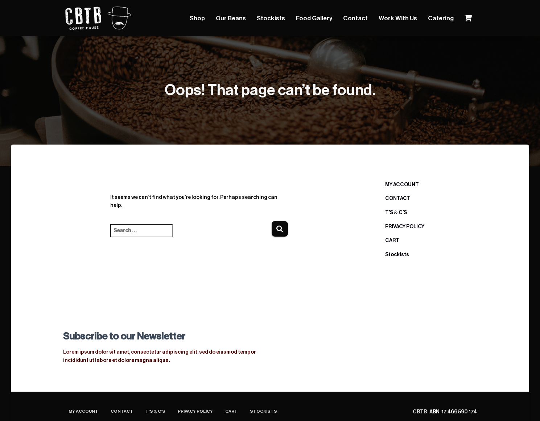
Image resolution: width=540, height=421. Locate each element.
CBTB (420, 411)
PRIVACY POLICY (404, 226)
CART (392, 240)
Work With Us (398, 18)
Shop (197, 18)
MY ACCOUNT (402, 184)
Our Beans (231, 18)
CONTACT (398, 198)
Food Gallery (314, 18)
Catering (441, 18)
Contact (355, 18)
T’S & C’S (396, 212)
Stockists (271, 18)
